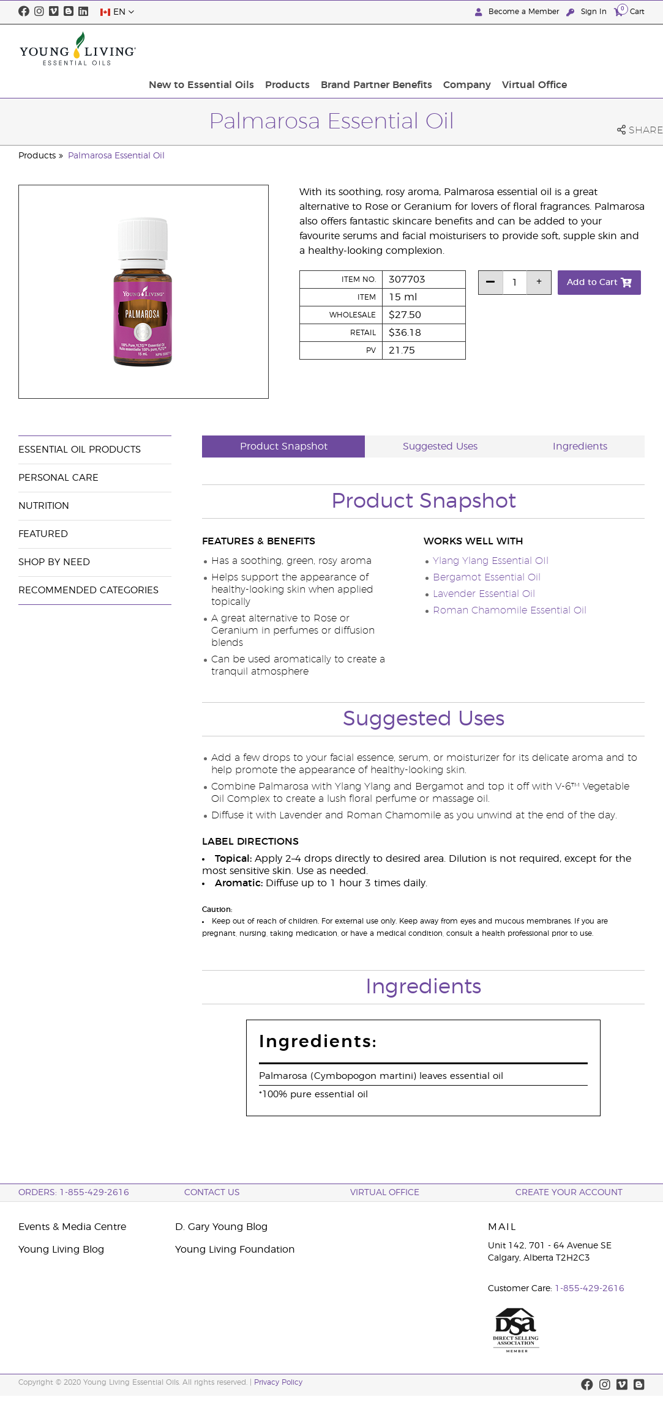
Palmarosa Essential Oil (116, 156)
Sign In (587, 12)
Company (545, 48)
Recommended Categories (88, 590)
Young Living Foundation (235, 1249)
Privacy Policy (278, 1382)
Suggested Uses (440, 446)
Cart (629, 11)
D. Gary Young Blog (221, 1227)
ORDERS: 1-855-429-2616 (73, 1192)
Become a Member (518, 12)
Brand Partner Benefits (458, 48)
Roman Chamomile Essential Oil (509, 610)
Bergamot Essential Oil (487, 577)
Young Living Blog (61, 1249)
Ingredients (580, 446)
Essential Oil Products (79, 449)
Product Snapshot (284, 446)
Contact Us (212, 1192)
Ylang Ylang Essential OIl (491, 561)
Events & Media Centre (72, 1227)
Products (372, 48)
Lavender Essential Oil (484, 594)
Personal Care (58, 478)
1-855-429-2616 (589, 1288)
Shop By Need (54, 562)
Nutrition (43, 506)
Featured (43, 534)
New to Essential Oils (290, 48)
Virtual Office (608, 48)
